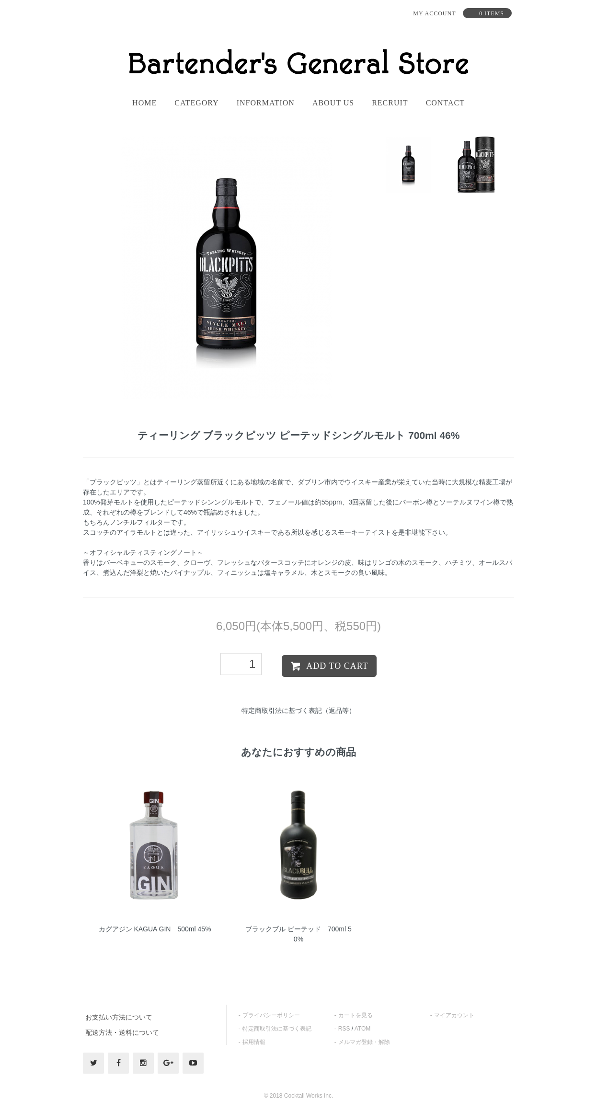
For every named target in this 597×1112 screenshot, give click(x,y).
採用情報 (253, 1042)
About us (333, 103)
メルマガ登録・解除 (364, 1042)
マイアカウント (454, 1015)
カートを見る (355, 1015)
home (144, 103)
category (196, 103)
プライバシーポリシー (271, 1015)
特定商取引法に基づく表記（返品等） (298, 710)
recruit (390, 103)
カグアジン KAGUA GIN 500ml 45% (155, 929)
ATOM (363, 1028)
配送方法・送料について (122, 1032)
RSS (344, 1028)
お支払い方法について (118, 1017)
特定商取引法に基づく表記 (276, 1028)
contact (445, 103)
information (266, 103)
